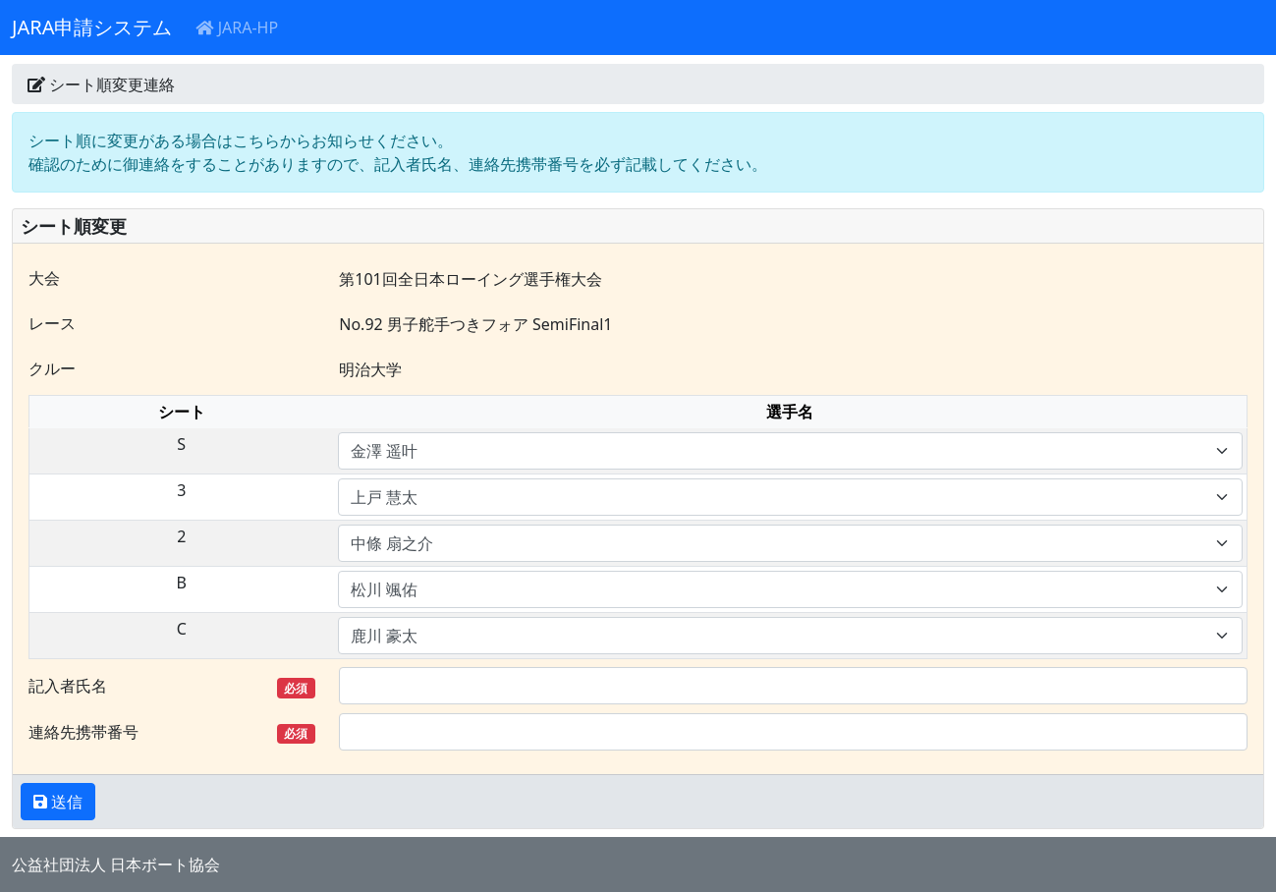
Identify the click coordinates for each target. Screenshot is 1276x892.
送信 (65, 801)
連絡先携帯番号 (171, 732)
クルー (52, 368)
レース (52, 323)
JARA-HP (236, 27)
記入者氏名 (171, 686)
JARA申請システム (92, 27)
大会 (44, 278)
